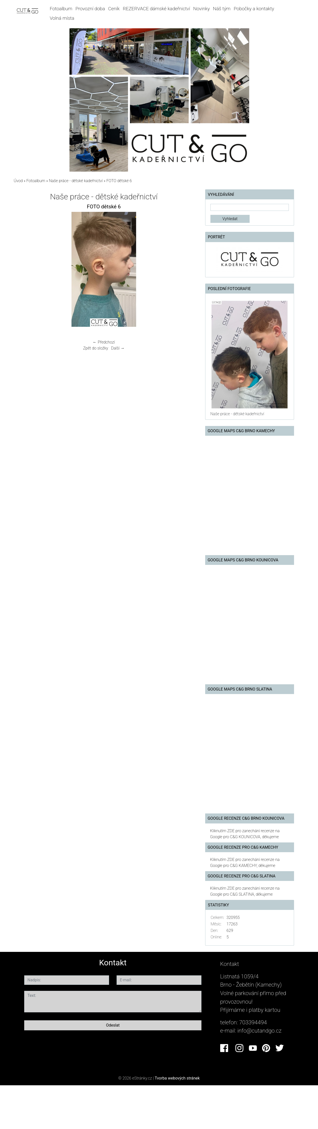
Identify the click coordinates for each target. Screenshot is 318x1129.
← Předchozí (104, 342)
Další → (118, 348)
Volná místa (62, 18)
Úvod (18, 180)
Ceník (114, 8)
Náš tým (221, 8)
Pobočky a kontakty (254, 8)
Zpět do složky (95, 348)
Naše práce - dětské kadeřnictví (76, 180)
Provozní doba (90, 8)
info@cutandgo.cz (259, 1030)
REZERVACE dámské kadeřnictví (156, 8)
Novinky (201, 8)
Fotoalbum (61, 8)
